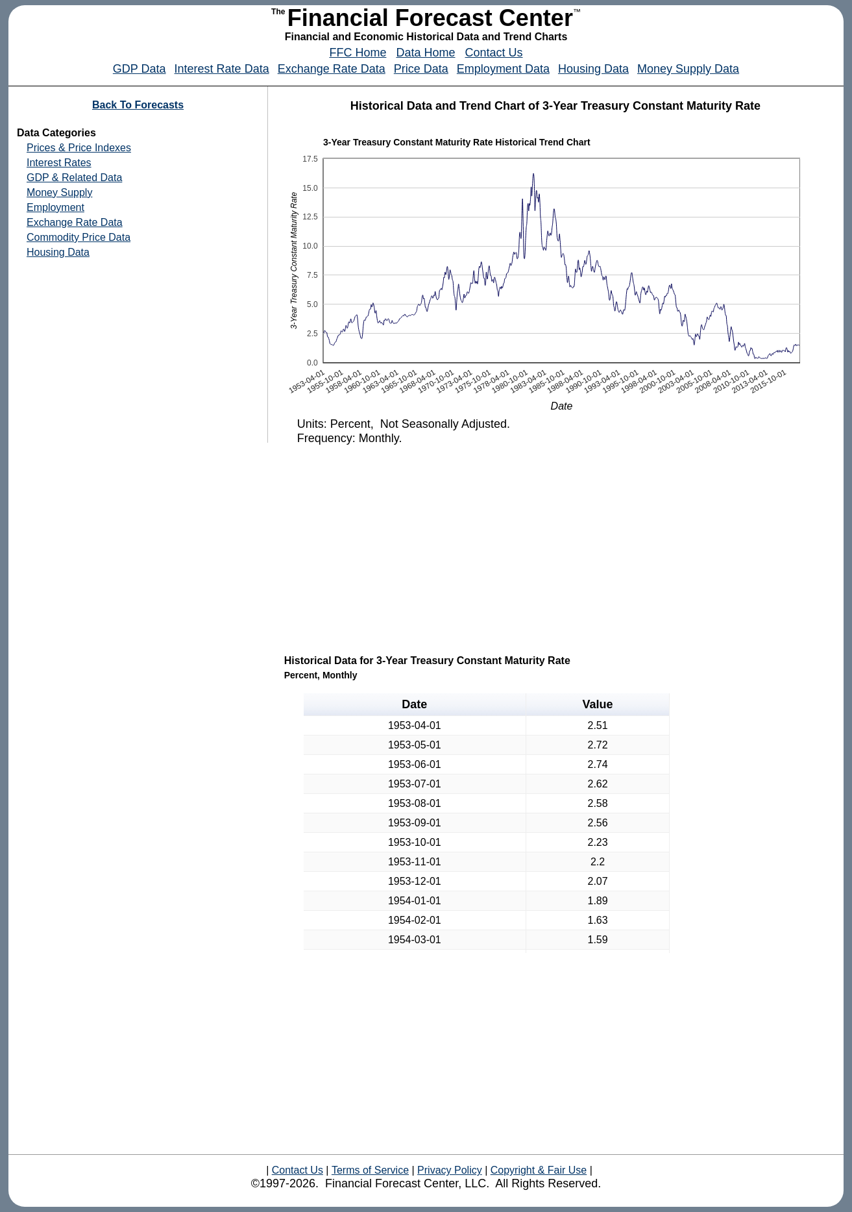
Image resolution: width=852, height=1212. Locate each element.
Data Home (425, 52)
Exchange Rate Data (331, 68)
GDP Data (139, 68)
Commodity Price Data (78, 237)
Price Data (421, 68)
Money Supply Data (688, 68)
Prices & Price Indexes (79, 147)
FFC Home (357, 52)
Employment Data (503, 68)
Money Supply (59, 192)
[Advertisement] (557, 548)
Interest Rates (59, 162)
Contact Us (494, 52)
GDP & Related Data (74, 177)
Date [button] (414, 704)
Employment (55, 207)
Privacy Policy (449, 1170)
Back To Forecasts (138, 104)
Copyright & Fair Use (539, 1170)
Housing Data (593, 68)
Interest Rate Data (222, 68)
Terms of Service (370, 1170)
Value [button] (598, 704)
